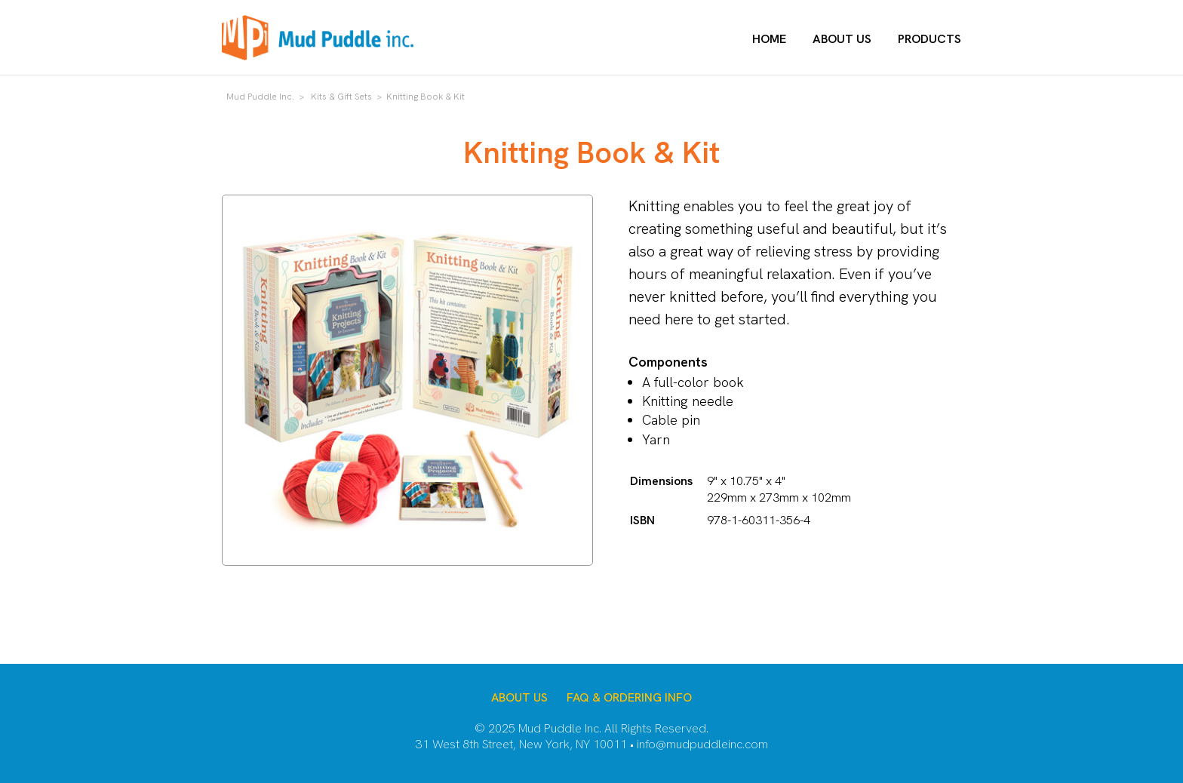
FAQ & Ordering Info (629, 697)
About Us (842, 39)
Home (769, 39)
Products (929, 39)
